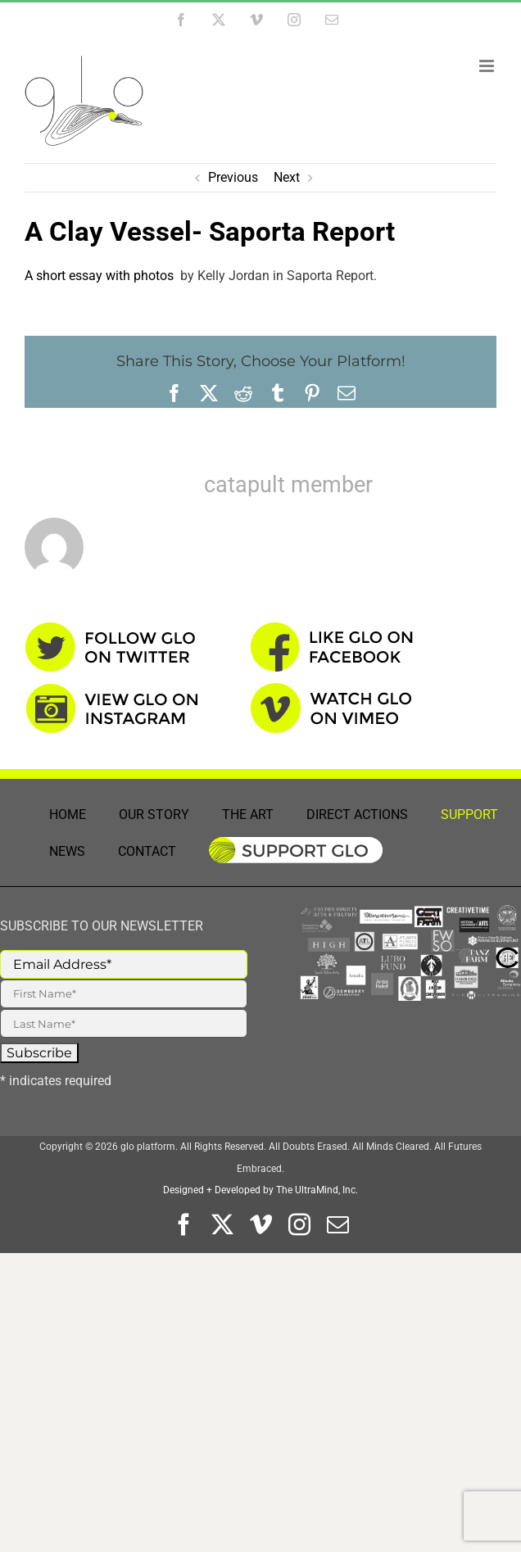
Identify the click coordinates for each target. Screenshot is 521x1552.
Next (287, 177)
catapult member (288, 485)
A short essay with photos (101, 275)
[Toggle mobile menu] (487, 66)
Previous (233, 177)
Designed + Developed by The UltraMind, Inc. (260, 1190)
